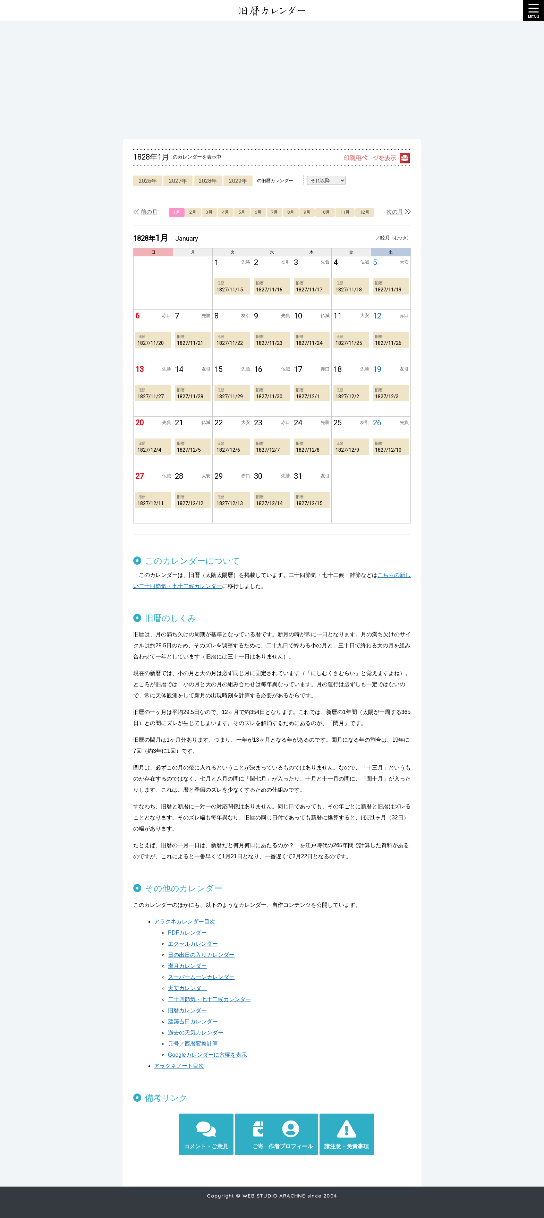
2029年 (241, 181)
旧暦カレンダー (187, 1010)
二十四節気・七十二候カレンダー (209, 999)
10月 (325, 212)
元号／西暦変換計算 (193, 1044)
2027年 (179, 181)
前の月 (149, 211)
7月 (274, 212)
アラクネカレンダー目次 (184, 922)
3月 (209, 212)
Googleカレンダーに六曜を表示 (207, 1055)
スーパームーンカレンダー (201, 977)
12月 (364, 212)
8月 (290, 212)
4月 (225, 212)
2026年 (148, 181)
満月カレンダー (187, 966)
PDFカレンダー (187, 933)
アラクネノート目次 (179, 1066)
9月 (307, 212)
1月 (176, 212)
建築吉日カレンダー (193, 1021)
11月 (345, 212)
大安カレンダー (187, 988)
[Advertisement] (272, 79)
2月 (192, 212)
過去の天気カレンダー (195, 1033)
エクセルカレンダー (193, 944)
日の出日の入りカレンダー (201, 955)
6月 (258, 212)
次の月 (394, 211)
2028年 (210, 181)
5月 (241, 212)
